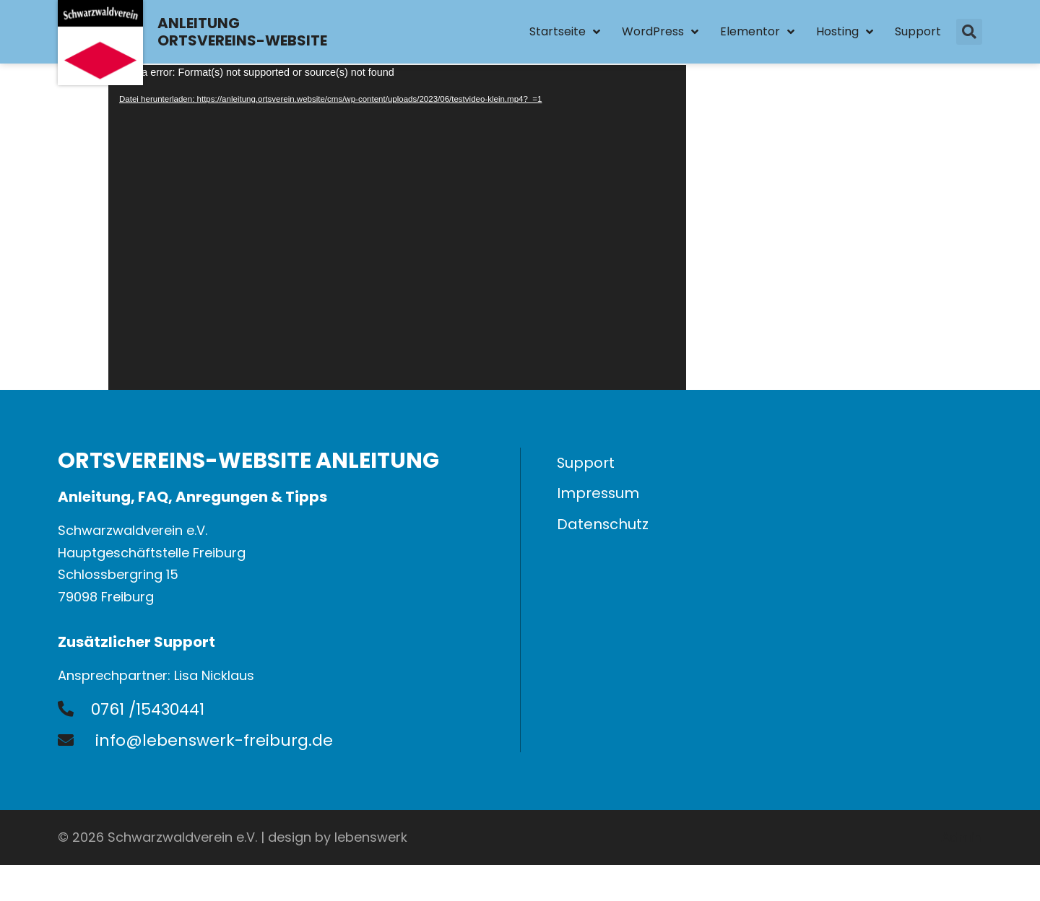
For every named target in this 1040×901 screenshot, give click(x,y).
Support (918, 32)
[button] (969, 32)
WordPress (660, 32)
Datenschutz (603, 527)
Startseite (564, 32)
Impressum (599, 495)
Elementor (757, 32)
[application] (397, 227)
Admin (961, 837)
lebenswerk (370, 837)
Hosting (844, 32)
